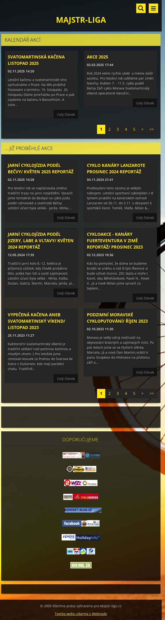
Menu (153, 8)
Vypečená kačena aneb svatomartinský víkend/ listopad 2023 (36, 321)
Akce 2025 (97, 57)
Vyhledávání (141, 8)
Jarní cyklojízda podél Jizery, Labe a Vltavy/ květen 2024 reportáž (41, 240)
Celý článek (66, 114)
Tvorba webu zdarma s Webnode (81, 613)
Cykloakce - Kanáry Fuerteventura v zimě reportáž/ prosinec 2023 (115, 240)
